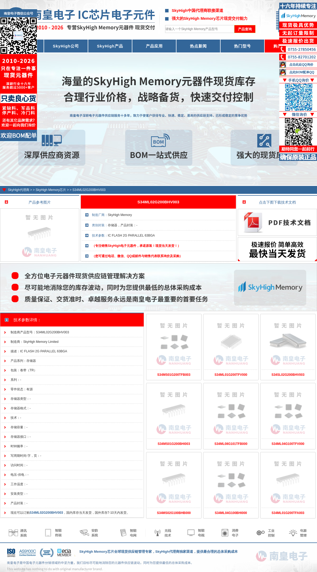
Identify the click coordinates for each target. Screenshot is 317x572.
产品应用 (154, 46)
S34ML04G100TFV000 (288, 444)
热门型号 (242, 46)
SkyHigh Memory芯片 (51, 190)
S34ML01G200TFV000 (231, 375)
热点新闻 (198, 46)
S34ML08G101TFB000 (231, 444)
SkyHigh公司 (66, 46)
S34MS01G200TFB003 (173, 375)
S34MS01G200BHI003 (174, 444)
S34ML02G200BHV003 (88, 190)
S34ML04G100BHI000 (231, 513)
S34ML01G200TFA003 (288, 513)
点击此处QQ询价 (301, 64)
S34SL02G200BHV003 (288, 375)
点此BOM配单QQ (301, 72)
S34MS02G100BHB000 (174, 513)
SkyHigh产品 (110, 46)
